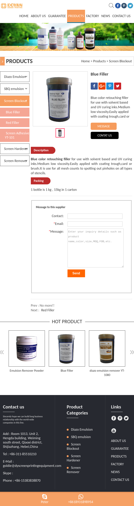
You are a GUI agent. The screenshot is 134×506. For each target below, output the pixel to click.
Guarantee (57, 16)
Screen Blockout (120, 61)
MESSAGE (104, 126)
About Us (38, 16)
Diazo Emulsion (15, 77)
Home (85, 61)
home (23, 16)
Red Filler (47, 310)
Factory (92, 16)
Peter (45, 502)
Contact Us (121, 16)
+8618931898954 (80, 502)
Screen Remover (15, 161)
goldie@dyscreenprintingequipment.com (32, 466)
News (105, 16)
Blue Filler (13, 112)
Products (76, 16)
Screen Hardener (16, 149)
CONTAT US (105, 135)
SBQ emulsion (14, 89)
